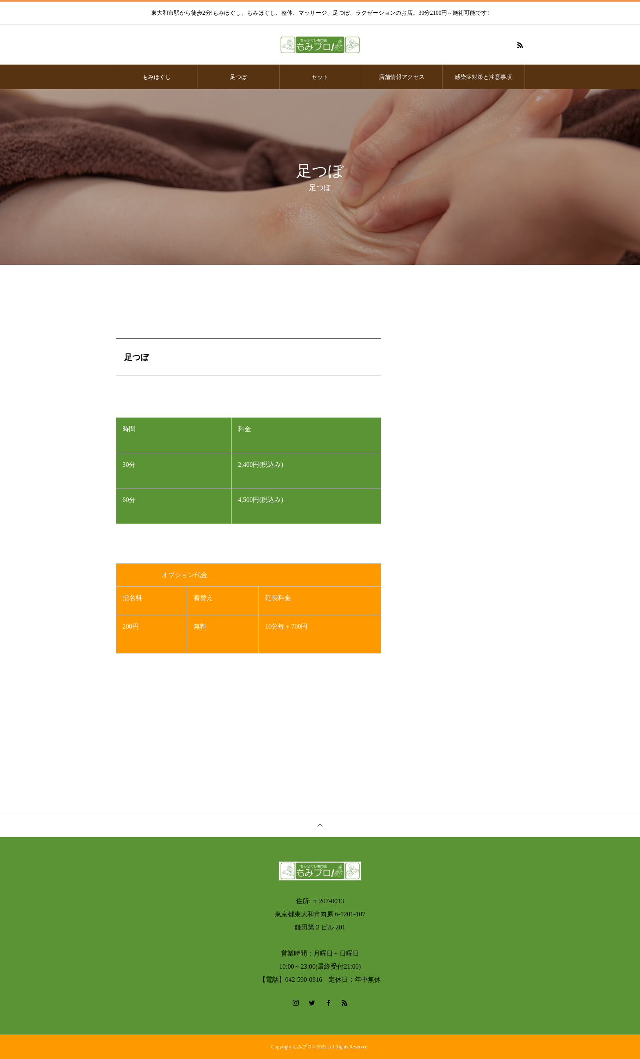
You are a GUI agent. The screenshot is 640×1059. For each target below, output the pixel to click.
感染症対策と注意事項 (483, 77)
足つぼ (238, 77)
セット (320, 77)
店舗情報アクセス (401, 77)
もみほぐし (156, 77)
